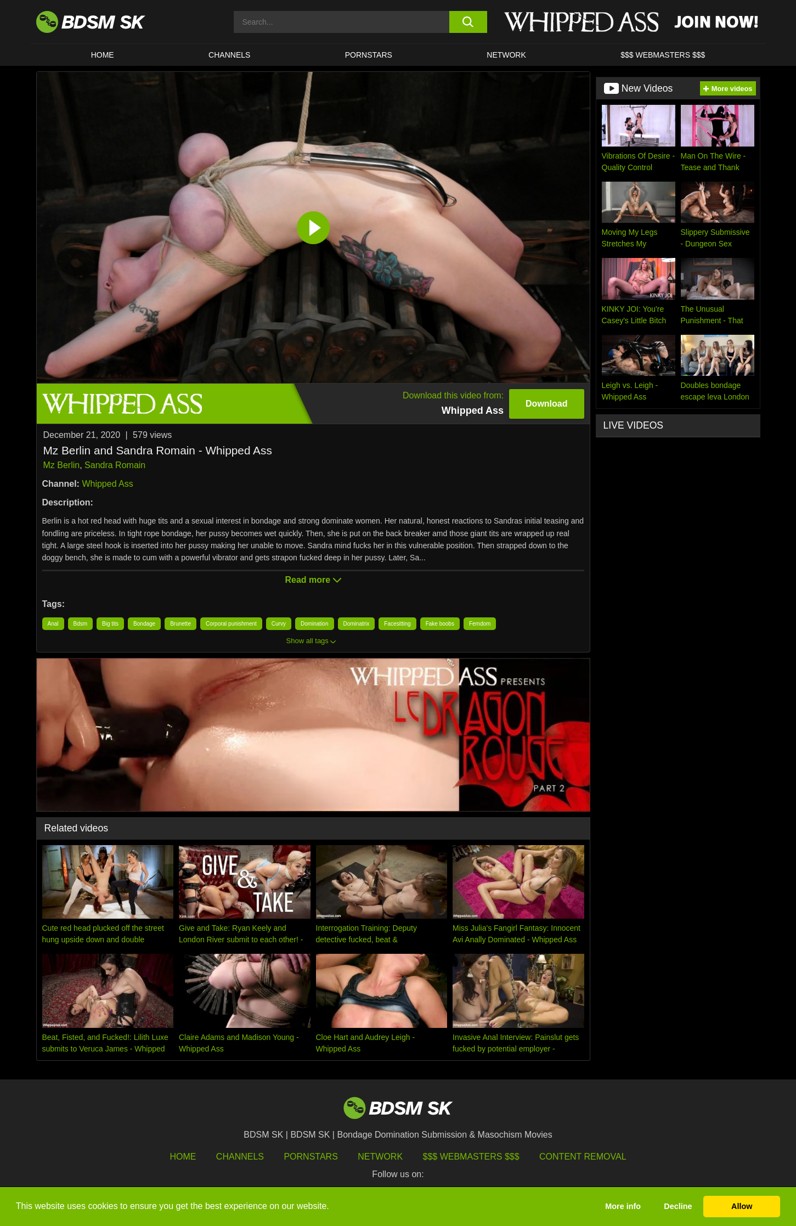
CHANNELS (229, 54)
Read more (313, 579)
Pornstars (310, 1156)
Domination (315, 624)
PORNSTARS (368, 54)
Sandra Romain (114, 465)
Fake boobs (440, 624)
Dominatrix (356, 624)
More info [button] (623, 1206)
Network (506, 54)
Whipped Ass (107, 483)
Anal (53, 624)
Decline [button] (678, 1206)
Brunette (180, 624)
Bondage (144, 624)
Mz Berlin (61, 465)
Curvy (279, 624)
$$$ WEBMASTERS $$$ (662, 54)
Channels (240, 1156)
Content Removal (582, 1156)
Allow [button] (741, 1206)
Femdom (479, 624)
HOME (102, 54)
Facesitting (397, 624)
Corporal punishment (231, 624)
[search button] (468, 22)
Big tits (110, 624)
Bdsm (81, 624)
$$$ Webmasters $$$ (471, 1156)
